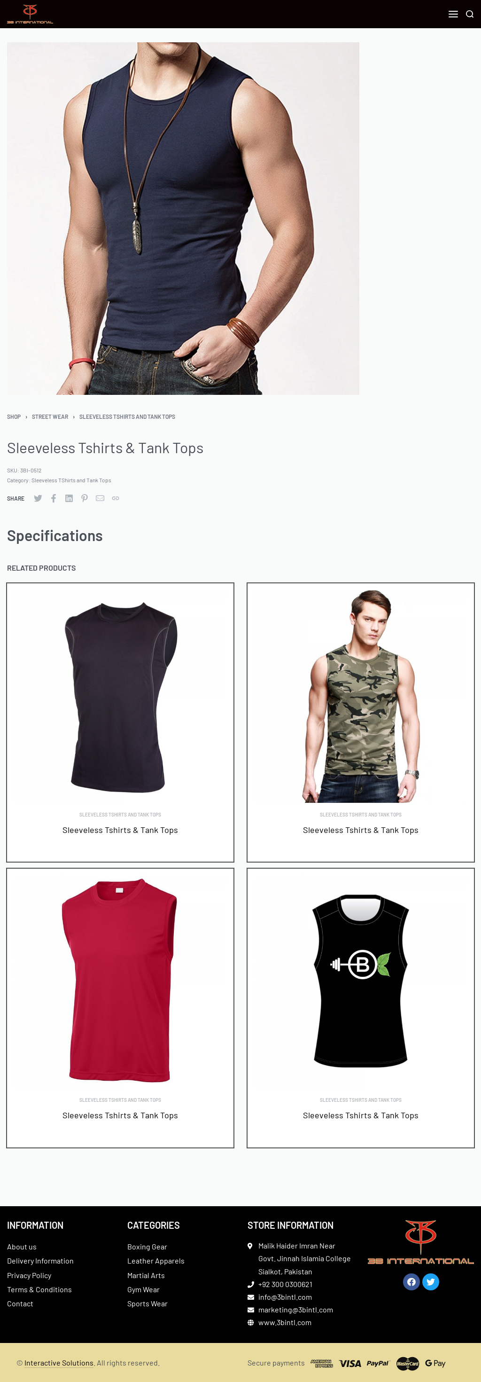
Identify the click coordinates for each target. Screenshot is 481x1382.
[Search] (469, 14)
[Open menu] (453, 14)
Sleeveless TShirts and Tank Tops (127, 416)
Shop (14, 416)
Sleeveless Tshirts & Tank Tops (120, 829)
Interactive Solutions (58, 1362)
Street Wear (50, 416)
